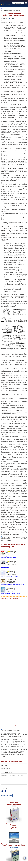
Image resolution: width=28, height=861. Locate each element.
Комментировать (6, 795)
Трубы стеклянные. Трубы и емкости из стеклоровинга (12, 594)
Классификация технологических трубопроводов (10, 566)
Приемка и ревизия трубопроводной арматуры (14, 584)
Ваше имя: (4, 766)
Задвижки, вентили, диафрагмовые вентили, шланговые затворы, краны (13, 556)
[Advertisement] (14, 662)
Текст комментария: (7, 772)
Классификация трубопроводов (10, 576)
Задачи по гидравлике (10, 801)
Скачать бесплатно (14, 830)
